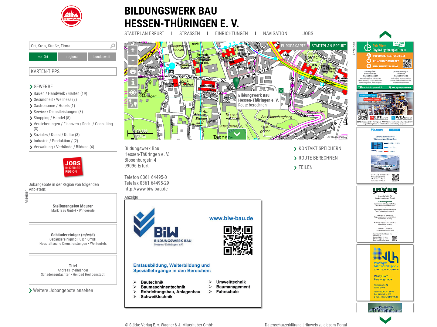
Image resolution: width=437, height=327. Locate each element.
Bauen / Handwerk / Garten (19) (60, 93)
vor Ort (43, 57)
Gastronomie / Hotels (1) (54, 105)
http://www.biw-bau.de (146, 189)
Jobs (308, 33)
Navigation (275, 33)
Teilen (306, 167)
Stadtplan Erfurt (144, 33)
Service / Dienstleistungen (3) (58, 111)
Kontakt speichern (320, 148)
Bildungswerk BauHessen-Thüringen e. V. (181, 17)
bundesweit (101, 57)
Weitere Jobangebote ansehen (63, 290)
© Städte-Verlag (337, 137)
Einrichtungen (231, 33)
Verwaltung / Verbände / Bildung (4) (64, 146)
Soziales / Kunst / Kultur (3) (57, 134)
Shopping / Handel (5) (52, 117)
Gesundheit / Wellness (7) (55, 99)
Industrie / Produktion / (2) (56, 140)
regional (72, 57)
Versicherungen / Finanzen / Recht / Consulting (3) (73, 126)
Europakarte (293, 45)
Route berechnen (252, 105)
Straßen (189, 33)
